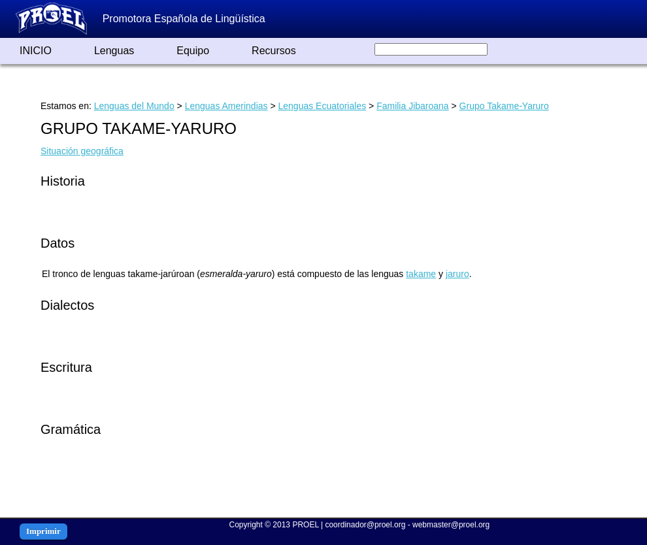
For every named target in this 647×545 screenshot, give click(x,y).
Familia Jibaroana (412, 106)
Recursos (274, 50)
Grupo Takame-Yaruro (504, 106)
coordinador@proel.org (365, 524)
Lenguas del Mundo (134, 106)
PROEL (305, 524)
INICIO (36, 50)
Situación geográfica (82, 151)
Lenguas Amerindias (226, 106)
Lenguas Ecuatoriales (322, 106)
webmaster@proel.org (450, 524)
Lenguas (114, 50)
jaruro (457, 274)
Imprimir (43, 531)
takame (421, 274)
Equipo (192, 50)
